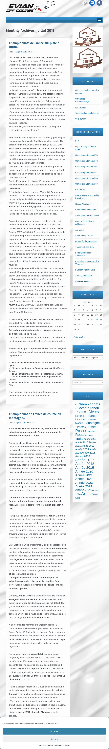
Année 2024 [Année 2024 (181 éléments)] (83, 486)
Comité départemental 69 (86, 184)
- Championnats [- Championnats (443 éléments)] (87, 404)
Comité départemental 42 (86, 172)
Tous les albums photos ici (86, 113)
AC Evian (79, 230)
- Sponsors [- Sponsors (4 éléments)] (89, 435)
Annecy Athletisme (83, 275)
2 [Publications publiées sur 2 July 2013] (79, 310)
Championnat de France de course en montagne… (35, 416)
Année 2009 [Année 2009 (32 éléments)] (90, 439)
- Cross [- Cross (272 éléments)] (80, 412)
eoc (34, 52)
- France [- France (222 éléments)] (90, 416)
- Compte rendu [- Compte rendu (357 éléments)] (87, 408)
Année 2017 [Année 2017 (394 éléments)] (84, 460)
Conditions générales (62, 745)
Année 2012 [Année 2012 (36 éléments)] (87, 445)
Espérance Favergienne (86, 210)
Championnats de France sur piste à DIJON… (34, 45)
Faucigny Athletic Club (85, 270)
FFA (77, 141)
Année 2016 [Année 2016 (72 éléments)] (82, 456)
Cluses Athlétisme (83, 204)
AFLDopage (80, 107)
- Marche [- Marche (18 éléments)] (90, 419)
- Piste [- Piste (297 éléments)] (91, 427)
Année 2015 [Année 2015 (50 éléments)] (88, 452)
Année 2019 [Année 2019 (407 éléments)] (84, 467)
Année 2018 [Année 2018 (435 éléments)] (84, 464)
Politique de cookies (45, 745)
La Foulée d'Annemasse (86, 241)
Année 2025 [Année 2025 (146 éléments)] (83, 490)
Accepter (54, 731)
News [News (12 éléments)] (95, 495)
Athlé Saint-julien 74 (84, 235)
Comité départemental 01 (86, 166)
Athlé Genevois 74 (83, 281)
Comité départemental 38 (86, 178)
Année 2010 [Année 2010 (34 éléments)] (81, 442)
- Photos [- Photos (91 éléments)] (80, 427)
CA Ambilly (80, 190)
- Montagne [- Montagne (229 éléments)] (91, 423)
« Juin (75, 337)
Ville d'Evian (80, 119)
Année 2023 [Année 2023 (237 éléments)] (84, 482)
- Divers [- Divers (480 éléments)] (92, 412)
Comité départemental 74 (86, 155)
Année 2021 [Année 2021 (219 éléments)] (84, 475)
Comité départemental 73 (86, 161)
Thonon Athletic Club (84, 247)
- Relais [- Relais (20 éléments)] (91, 431)
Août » (82, 337)
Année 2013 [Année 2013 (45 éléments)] (82, 449)
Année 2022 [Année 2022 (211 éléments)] (84, 479)
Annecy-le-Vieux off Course (87, 215)
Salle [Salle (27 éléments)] (77, 497)
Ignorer (54, 739)
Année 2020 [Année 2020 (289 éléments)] (84, 471)
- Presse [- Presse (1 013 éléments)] (86, 428)
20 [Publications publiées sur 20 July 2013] (96, 320)
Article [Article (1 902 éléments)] (87, 493)
